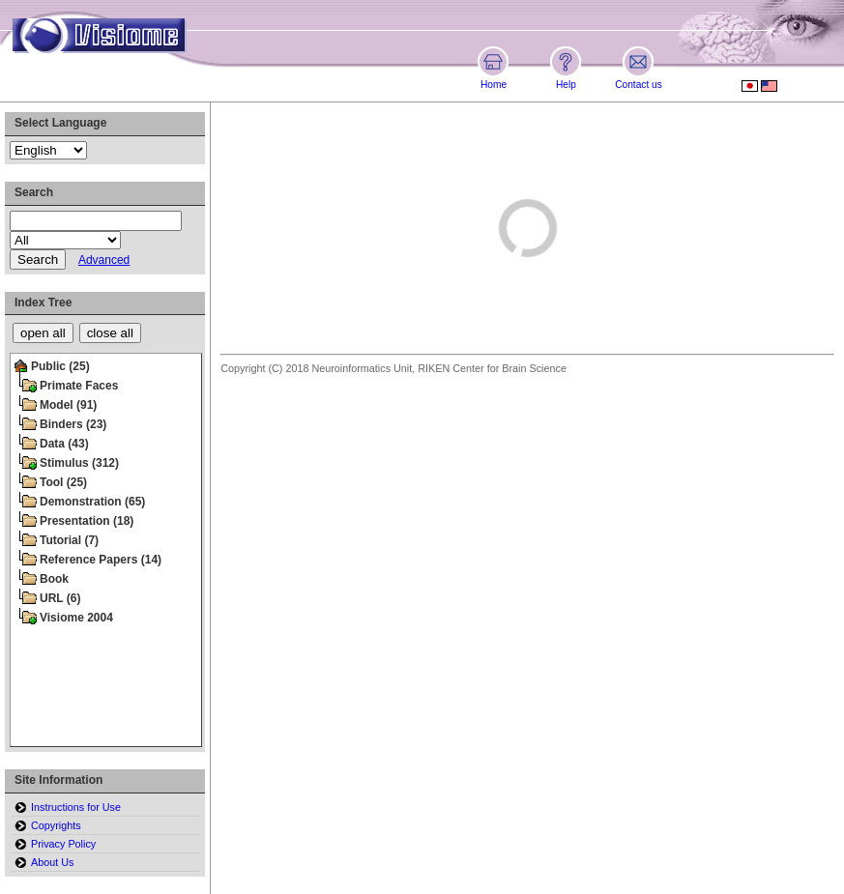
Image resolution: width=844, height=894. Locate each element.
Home (493, 84)
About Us (52, 862)
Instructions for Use (76, 807)
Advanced (104, 260)
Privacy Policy (63, 844)
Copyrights (56, 825)
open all (43, 333)
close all (110, 333)
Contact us (638, 84)
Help (566, 84)
